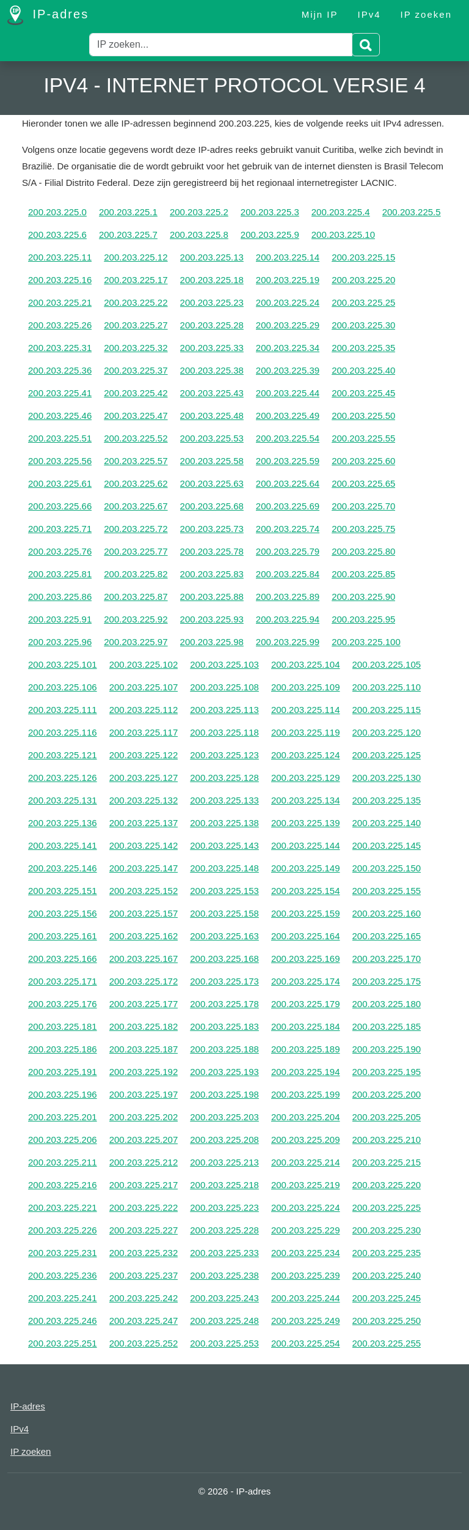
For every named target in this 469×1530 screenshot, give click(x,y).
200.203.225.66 (60, 506)
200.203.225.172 (143, 981)
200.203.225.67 (135, 506)
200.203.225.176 (62, 1004)
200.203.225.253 (224, 1343)
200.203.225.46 (60, 415)
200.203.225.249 (305, 1320)
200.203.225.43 (212, 393)
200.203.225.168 (224, 958)
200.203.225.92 (135, 619)
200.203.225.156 (62, 913)
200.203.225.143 (224, 845)
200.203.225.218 (224, 1185)
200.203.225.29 (287, 325)
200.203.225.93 (212, 619)
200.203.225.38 (212, 370)
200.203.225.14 (287, 257)
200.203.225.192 (143, 1071)
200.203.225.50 (363, 415)
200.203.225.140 (386, 823)
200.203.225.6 (57, 234)
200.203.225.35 (363, 347)
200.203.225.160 (386, 913)
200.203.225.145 (386, 845)
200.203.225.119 (305, 732)
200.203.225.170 (386, 958)
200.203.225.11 (60, 257)
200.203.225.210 (386, 1139)
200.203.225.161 (62, 936)
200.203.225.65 (363, 483)
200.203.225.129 (305, 777)
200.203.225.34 (287, 347)
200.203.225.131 (62, 800)
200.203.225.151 (62, 890)
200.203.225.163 (224, 936)
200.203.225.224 (305, 1207)
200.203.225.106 (62, 687)
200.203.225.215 (386, 1162)
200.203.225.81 (60, 574)
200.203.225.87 (135, 596)
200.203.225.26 (60, 325)
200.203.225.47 (135, 415)
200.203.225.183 (224, 1026)
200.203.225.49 (287, 415)
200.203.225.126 (62, 777)
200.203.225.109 (305, 687)
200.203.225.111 (62, 709)
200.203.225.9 (270, 234)
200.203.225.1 (128, 212)
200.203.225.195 (386, 1071)
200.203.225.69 (287, 506)
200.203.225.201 (62, 1117)
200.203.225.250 (386, 1320)
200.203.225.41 (60, 393)
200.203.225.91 (60, 619)
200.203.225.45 (363, 393)
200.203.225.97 (135, 642)
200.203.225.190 (386, 1049)
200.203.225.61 (60, 483)
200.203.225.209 (305, 1139)
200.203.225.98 (212, 642)
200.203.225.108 (224, 687)
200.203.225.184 (305, 1026)
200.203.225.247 (143, 1320)
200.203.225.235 (386, 1252)
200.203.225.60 (363, 461)
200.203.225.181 (62, 1026)
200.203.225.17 (135, 280)
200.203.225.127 (143, 777)
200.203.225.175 (386, 981)
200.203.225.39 (287, 370)
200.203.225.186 (62, 1049)
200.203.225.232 (143, 1252)
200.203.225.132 (143, 800)
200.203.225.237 (143, 1275)
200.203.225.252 (143, 1343)
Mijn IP (320, 14)
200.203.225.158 (224, 913)
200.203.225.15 (363, 257)
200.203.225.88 (212, 596)
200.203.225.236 (62, 1275)
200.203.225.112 (143, 709)
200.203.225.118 (224, 732)
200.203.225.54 (287, 438)
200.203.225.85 (363, 574)
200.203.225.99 (287, 642)
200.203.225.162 (143, 936)
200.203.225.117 (143, 732)
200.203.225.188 (224, 1049)
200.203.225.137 (143, 823)
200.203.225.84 (287, 574)
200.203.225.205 (386, 1117)
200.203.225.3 (270, 212)
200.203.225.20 (363, 280)
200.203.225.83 (212, 574)
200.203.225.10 (343, 234)
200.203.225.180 (386, 1004)
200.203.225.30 (363, 325)
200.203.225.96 (60, 642)
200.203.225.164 (305, 936)
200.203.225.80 (363, 551)
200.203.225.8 (199, 234)
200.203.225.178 (224, 1004)
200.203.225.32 (135, 347)
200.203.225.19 (287, 280)
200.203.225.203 (224, 1117)
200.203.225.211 (62, 1162)
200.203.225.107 (143, 687)
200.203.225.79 (287, 551)
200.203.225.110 (386, 687)
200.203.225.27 (135, 325)
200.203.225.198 (224, 1094)
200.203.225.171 (62, 981)
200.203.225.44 (287, 393)
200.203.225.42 (135, 393)
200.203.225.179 (305, 1004)
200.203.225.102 (143, 664)
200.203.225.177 (143, 1004)
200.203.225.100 (366, 642)
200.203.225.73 (212, 528)
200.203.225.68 (212, 506)
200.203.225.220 (386, 1185)
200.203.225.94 (287, 619)
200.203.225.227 (143, 1230)
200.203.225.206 (62, 1139)
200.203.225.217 (143, 1185)
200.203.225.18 (212, 280)
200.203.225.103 (224, 664)
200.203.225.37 (135, 370)
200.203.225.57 (135, 461)
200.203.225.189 (305, 1049)
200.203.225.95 (363, 619)
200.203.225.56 (60, 461)
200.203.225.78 (212, 551)
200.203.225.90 (363, 596)
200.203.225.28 (212, 325)
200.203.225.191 (62, 1071)
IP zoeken (426, 14)
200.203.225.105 (386, 664)
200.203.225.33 (212, 347)
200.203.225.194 (305, 1071)
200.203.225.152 (143, 890)
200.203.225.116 (62, 732)
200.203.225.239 (305, 1275)
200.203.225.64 (287, 483)
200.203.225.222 (143, 1207)
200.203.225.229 (305, 1230)
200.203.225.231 (62, 1252)
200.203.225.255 (386, 1343)
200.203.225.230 (386, 1230)
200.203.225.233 (224, 1252)
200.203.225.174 (305, 981)
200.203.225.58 (212, 461)
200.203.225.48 (212, 415)
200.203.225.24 (287, 302)
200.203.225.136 (62, 823)
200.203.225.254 (305, 1343)
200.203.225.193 (224, 1071)
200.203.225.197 (143, 1094)
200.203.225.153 (224, 890)
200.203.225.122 (143, 755)
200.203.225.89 (287, 596)
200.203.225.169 (305, 958)
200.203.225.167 (143, 958)
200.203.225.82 (135, 574)
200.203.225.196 (62, 1094)
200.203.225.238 (224, 1275)
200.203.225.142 (143, 845)
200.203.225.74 (287, 528)
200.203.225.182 (143, 1026)
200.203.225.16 (60, 280)
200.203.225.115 (386, 709)
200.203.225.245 (386, 1298)
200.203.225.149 (305, 868)
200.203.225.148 (224, 868)
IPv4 (369, 14)
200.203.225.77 (135, 551)
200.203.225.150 (386, 868)
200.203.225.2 (199, 212)
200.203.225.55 (363, 438)
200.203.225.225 (386, 1207)
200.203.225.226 (62, 1230)
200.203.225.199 (305, 1094)
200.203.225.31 (60, 347)
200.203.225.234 (305, 1252)
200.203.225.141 (62, 845)
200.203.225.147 (143, 868)
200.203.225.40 (363, 370)
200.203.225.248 (224, 1320)
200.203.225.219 (305, 1185)
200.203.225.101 (62, 664)
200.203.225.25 (363, 302)
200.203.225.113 (224, 709)
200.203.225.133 (224, 800)
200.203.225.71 (60, 528)
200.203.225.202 (143, 1117)
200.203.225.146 (62, 868)
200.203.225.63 (212, 483)
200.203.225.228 (224, 1230)
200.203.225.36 (60, 370)
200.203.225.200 (386, 1094)
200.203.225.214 (305, 1162)
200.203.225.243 (224, 1298)
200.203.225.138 (224, 823)
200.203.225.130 (386, 777)
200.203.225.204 (305, 1117)
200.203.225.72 (135, 528)
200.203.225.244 (305, 1298)
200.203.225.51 (60, 438)
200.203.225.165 (386, 936)
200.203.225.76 (60, 551)
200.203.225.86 (60, 596)
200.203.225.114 (305, 709)
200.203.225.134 (305, 800)
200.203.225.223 (224, 1207)
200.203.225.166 (62, 958)
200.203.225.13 (212, 257)
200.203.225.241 (62, 1298)
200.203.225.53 (212, 438)
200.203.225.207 (143, 1139)
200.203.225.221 (62, 1207)
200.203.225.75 (363, 528)
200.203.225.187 (143, 1049)
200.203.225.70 (363, 506)
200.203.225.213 (224, 1162)
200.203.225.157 (143, 913)
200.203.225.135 (386, 800)
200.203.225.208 (224, 1139)
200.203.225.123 (224, 755)
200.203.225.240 (386, 1275)
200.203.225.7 (128, 234)
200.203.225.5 (411, 212)
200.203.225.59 (287, 461)
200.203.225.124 (305, 755)
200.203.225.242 (143, 1298)
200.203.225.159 (305, 913)
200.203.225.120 (386, 732)
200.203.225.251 (62, 1343)
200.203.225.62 (135, 483)
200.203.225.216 (62, 1185)
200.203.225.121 (62, 755)
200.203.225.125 (386, 755)
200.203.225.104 (305, 664)
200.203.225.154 (305, 890)
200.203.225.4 (340, 212)
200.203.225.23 (212, 302)
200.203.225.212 (143, 1162)
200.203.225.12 (135, 257)
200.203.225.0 (57, 212)
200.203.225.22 (135, 302)
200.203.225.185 (386, 1026)
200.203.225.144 (305, 845)
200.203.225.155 (386, 890)
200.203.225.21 (60, 302)
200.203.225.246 (62, 1320)
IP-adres (48, 15)
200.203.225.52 (135, 438)
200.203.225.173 (224, 981)
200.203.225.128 (224, 777)
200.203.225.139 (305, 823)
